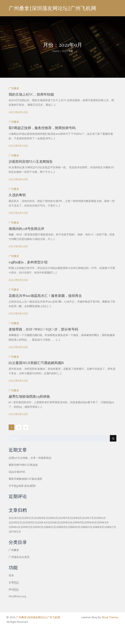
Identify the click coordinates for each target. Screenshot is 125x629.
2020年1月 (54, 522)
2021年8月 (76, 518)
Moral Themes (110, 617)
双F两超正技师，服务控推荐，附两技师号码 (42, 127)
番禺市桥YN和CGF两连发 (23, 464)
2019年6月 (15, 527)
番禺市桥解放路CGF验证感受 (25, 478)
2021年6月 (100, 518)
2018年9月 (86, 527)
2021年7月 (88, 518)
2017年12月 (15, 531)
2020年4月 (41, 522)
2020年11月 (28, 522)
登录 (11, 575)
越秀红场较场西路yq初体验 (29, 396)
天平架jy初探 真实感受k (22, 485)
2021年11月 (39, 518)
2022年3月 (15, 518)
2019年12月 (66, 522)
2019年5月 (26, 527)
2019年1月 (37, 527)
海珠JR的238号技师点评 (26, 228)
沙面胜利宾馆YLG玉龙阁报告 (31, 161)
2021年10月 (51, 518)
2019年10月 (90, 522)
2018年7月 (110, 527)
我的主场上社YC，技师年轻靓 (31, 94)
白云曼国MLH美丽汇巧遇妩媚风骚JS (36, 362)
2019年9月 (103, 522)
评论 (14, 589)
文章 (14, 582)
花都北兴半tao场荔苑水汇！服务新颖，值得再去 (45, 295)
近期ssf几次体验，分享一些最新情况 (30, 457)
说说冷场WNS (17, 471)
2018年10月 (74, 527)
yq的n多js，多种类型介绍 (28, 262)
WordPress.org (17, 596)
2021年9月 (64, 518)
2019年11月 (78, 522)
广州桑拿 (14, 88)
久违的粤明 (17, 194)
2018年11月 (62, 527)
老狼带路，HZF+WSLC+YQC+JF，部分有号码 (43, 329)
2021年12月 (27, 518)
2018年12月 (49, 527)
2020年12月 (15, 522)
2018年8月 (98, 527)
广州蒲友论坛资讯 (19, 557)
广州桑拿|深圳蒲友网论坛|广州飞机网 (52, 8)
